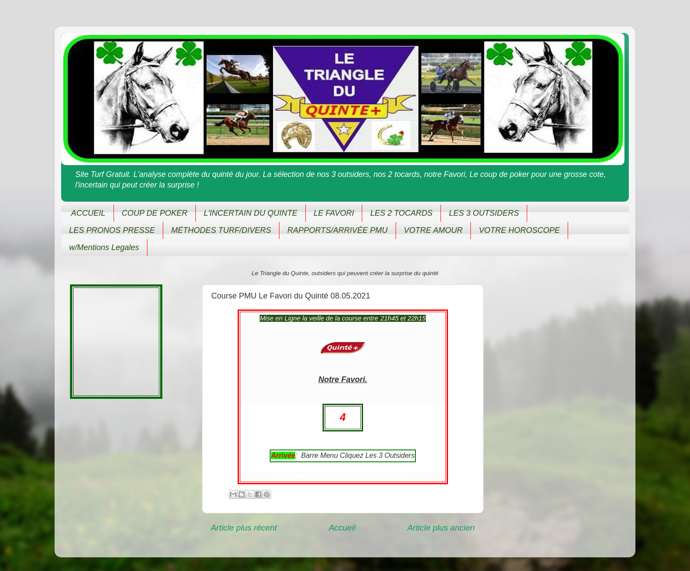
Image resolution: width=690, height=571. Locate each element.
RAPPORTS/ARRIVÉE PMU (337, 230)
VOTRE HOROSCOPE (519, 230)
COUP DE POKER (154, 213)
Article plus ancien (441, 527)
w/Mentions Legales (104, 247)
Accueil (342, 527)
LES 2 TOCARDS (401, 213)
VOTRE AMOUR (433, 230)
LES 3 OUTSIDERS (484, 213)
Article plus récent (244, 527)
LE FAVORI (334, 213)
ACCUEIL (88, 213)
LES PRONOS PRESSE (112, 230)
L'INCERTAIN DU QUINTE (250, 213)
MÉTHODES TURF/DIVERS (221, 230)
